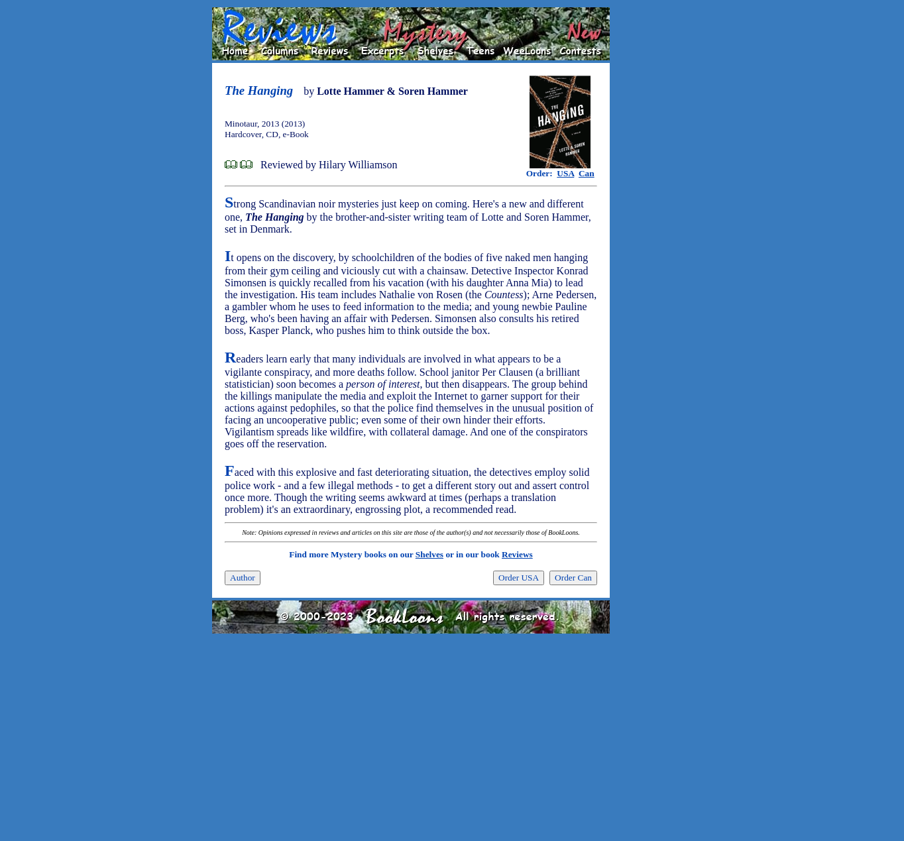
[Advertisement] (652, 206)
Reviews (517, 554)
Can (586, 173)
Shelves (429, 554)
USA (565, 173)
